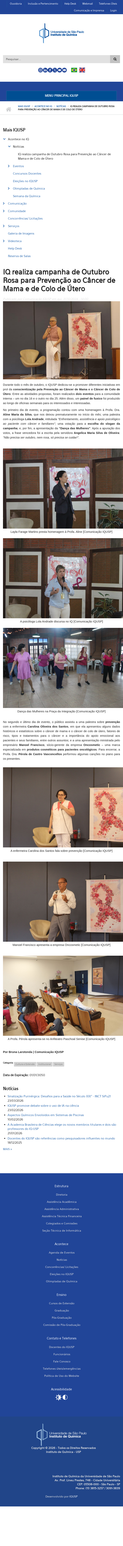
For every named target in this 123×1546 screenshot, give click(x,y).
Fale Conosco (61, 1361)
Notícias (61, 106)
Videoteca (15, 241)
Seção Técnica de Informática (61, 1230)
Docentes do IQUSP (61, 1347)
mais (7, 1149)
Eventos (18, 166)
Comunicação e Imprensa (89, 10)
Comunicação (17, 203)
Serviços (13, 226)
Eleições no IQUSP (25, 181)
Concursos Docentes (27, 173)
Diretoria (61, 1194)
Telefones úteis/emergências (62, 1368)
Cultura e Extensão (25, 1064)
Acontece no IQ (43, 106)
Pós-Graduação (62, 1317)
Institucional (44, 1064)
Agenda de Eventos (62, 1252)
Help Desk (70, 3)
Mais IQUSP (24, 106)
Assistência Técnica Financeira (62, 1216)
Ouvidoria (16, 3)
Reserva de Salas (19, 256)
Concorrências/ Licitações (25, 218)
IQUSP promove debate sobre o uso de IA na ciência (43, 1105)
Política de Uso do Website (61, 1375)
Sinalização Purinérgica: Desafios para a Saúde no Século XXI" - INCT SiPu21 (59, 1096)
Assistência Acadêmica (62, 1201)
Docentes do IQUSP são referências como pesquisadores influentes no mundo (61, 1138)
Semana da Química (26, 196)
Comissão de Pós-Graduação (61, 1324)
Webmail (87, 3)
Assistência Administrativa (61, 1209)
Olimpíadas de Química (29, 188)
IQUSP (73, 1496)
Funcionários (61, 1354)
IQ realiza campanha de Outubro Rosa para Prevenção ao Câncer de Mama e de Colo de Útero (64, 156)
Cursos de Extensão (61, 1303)
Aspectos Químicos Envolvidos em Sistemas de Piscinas (46, 1115)
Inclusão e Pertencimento (43, 3)
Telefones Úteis (108, 3)
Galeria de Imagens (21, 233)
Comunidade (17, 211)
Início (8, 109)
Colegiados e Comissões (61, 1223)
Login (113, 10)
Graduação (62, 1310)
